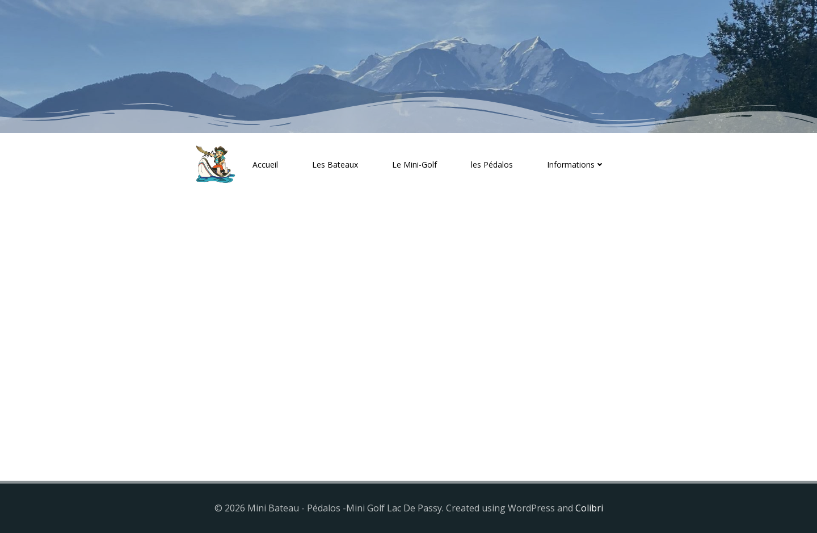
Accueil (265, 164)
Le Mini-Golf (414, 164)
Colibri (589, 508)
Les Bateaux (335, 164)
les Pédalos (492, 164)
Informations (576, 164)
